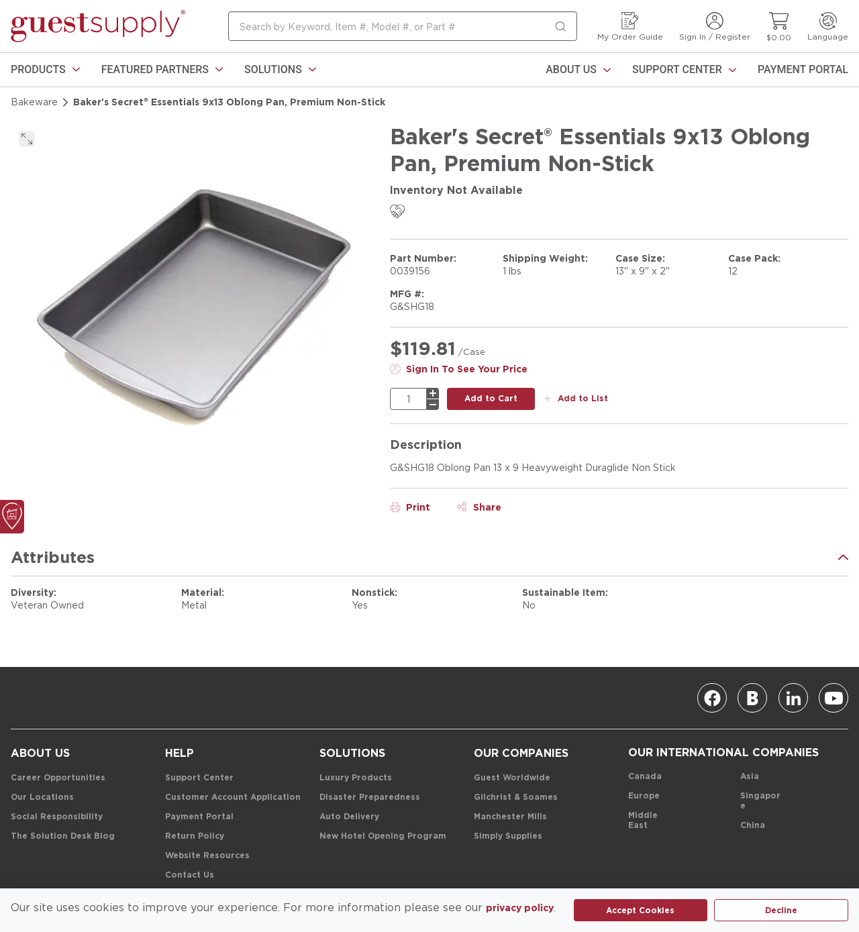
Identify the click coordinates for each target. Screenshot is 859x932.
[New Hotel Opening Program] (382, 836)
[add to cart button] (491, 399)
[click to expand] (27, 139)
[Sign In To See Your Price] (458, 369)
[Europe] (644, 796)
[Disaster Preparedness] (369, 797)
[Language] (827, 26)
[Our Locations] (42, 797)
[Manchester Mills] (510, 817)
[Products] (45, 70)
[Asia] (749, 777)
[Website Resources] (207, 856)
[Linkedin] (793, 698)
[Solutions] (280, 70)
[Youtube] (833, 698)
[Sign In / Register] (714, 26)
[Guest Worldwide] (512, 778)
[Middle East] (648, 821)
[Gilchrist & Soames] (516, 797)
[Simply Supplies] (508, 836)
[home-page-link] (98, 26)
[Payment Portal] (803, 70)
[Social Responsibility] (57, 817)
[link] (45, 70)
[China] (752, 826)
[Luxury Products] (355, 778)
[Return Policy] (194, 836)
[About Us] (578, 70)
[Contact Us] (189, 875)
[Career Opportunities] (58, 778)
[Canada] (645, 777)
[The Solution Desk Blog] (63, 836)
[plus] (433, 393)
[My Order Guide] (630, 26)
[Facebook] (712, 698)
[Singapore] (760, 801)
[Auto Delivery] (349, 817)
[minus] (433, 404)
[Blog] (752, 698)
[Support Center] (684, 70)
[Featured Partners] (162, 70)
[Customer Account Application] (233, 797)
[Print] (410, 507)
